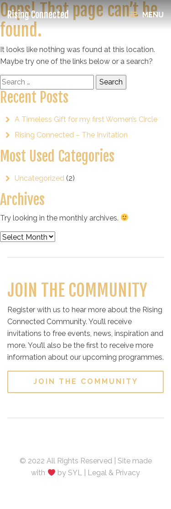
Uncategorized (39, 178)
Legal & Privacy (114, 472)
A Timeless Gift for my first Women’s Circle (86, 119)
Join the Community (85, 381)
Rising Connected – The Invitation (71, 135)
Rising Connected (38, 15)
